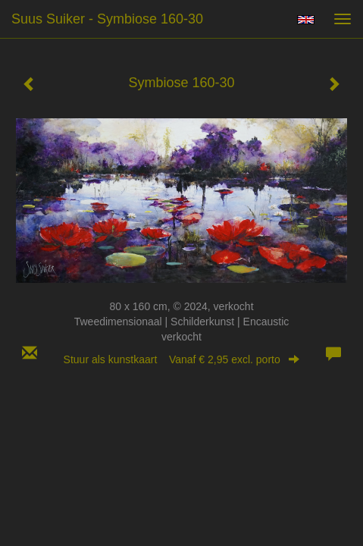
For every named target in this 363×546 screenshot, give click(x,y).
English (305, 19)
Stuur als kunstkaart (182, 359)
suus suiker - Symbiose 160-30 (107, 19)
